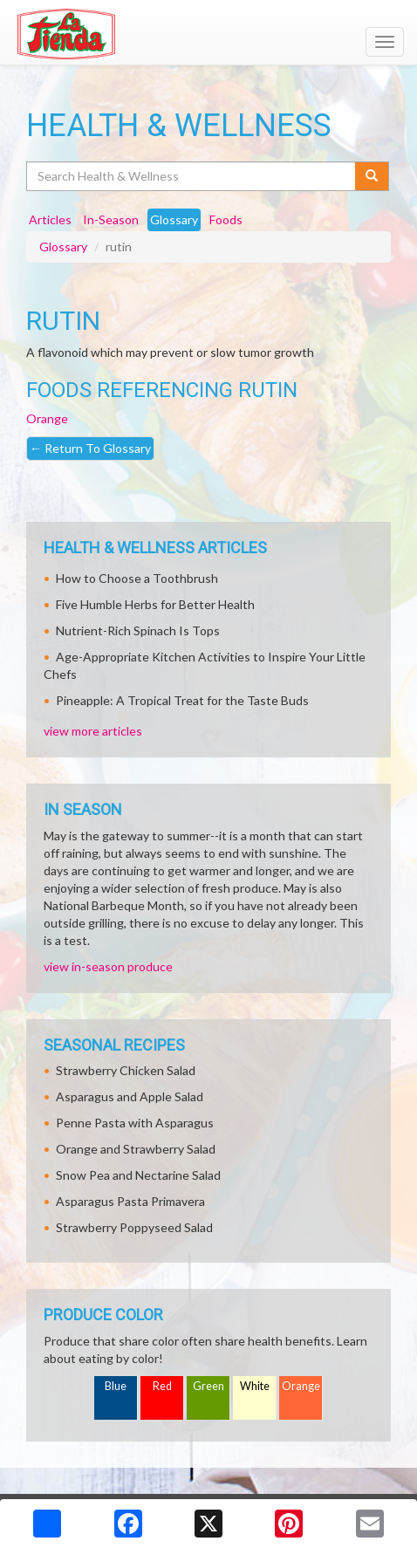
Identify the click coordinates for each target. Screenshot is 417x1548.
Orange (47, 418)
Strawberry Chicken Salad (125, 1070)
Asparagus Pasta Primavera (130, 1201)
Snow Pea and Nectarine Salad (138, 1175)
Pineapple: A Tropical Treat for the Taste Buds (182, 700)
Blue (115, 1386)
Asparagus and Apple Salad (129, 1096)
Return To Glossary (90, 448)
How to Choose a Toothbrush (137, 578)
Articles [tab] (50, 219)
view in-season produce (108, 966)
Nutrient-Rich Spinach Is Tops (138, 630)
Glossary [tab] (174, 219)
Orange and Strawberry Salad (135, 1148)
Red (162, 1386)
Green (208, 1386)
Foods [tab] (226, 219)
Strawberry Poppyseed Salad (134, 1227)
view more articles (93, 730)
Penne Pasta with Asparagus (135, 1122)
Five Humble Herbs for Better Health (155, 604)
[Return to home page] (208, 34)
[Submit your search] (372, 176)
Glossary (63, 246)
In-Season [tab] (111, 219)
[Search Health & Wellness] (192, 176)
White (255, 1386)
